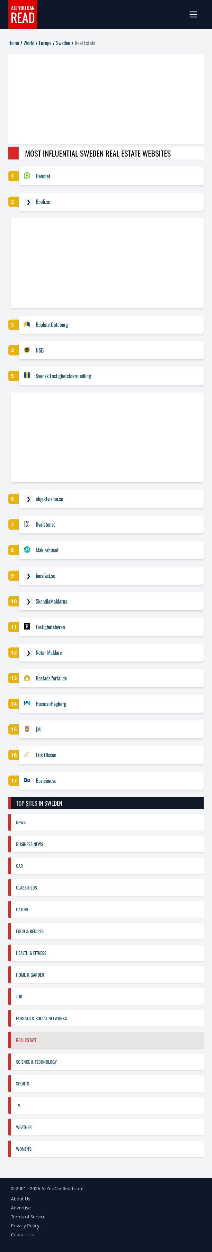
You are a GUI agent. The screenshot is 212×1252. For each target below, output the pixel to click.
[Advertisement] (106, 99)
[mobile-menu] (196, 14)
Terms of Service (28, 1217)
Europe (45, 43)
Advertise (21, 1208)
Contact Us (22, 1235)
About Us (20, 1199)
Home (13, 43)
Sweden (63, 43)
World (28, 43)
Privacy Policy (25, 1226)
